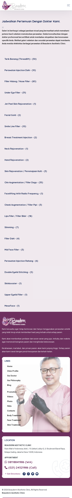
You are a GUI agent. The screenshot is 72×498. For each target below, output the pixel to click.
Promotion (12, 392)
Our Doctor (12, 376)
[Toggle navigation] (68, 5)
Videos (10, 397)
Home (9, 366)
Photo (9, 401)
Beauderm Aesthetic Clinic (13, 493)
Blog (9, 385)
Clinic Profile (12, 371)
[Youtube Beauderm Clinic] (36, 473)
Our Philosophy (13, 380)
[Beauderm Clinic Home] (14, 5)
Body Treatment (14, 415)
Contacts (11, 411)
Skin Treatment (14, 425)
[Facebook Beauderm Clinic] (24, 473)
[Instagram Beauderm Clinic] (28, 473)
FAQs (9, 406)
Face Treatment (14, 420)
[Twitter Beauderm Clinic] (32, 473)
